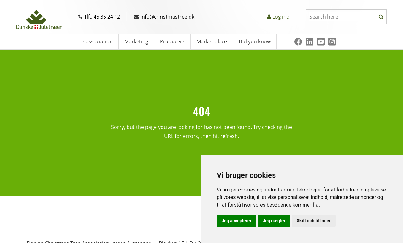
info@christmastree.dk (164, 16)
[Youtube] (320, 42)
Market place (211, 41)
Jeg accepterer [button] (236, 220)
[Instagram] (332, 42)
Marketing (136, 41)
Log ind (281, 16)
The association (94, 41)
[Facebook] (298, 42)
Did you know (255, 41)
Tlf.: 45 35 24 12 (99, 16)
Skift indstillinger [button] (314, 220)
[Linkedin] (309, 42)
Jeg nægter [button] (274, 220)
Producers (172, 41)
